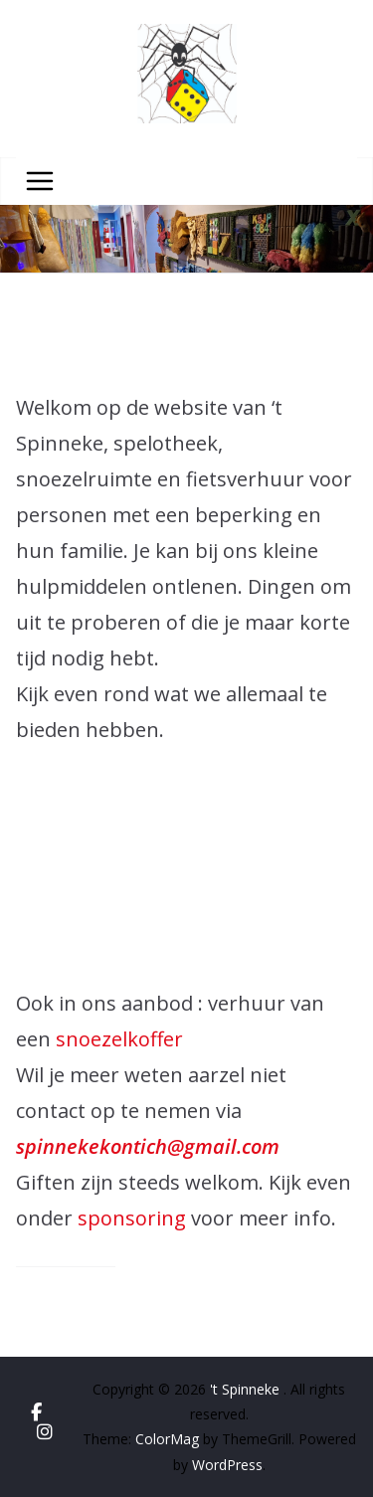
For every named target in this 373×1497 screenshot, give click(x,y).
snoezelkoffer (119, 1039)
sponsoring (134, 1218)
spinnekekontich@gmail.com (148, 1146)
